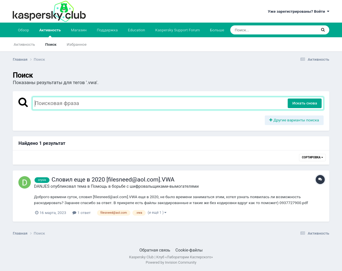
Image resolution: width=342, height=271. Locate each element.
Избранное (77, 44)
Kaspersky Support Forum (177, 30)
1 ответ (81, 212)
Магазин (79, 30)
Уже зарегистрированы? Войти (298, 11)
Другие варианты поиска (294, 120)
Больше (217, 30)
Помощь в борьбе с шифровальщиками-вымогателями (145, 186)
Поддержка (107, 30)
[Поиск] (262, 29)
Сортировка (312, 157)
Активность (50, 32)
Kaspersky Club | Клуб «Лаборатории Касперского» (171, 257)
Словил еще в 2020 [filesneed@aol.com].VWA (113, 179)
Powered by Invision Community (171, 262)
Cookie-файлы (189, 250)
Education (136, 30)
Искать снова (304, 103)
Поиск (51, 44)
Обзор (23, 30)
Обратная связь (154, 250)
